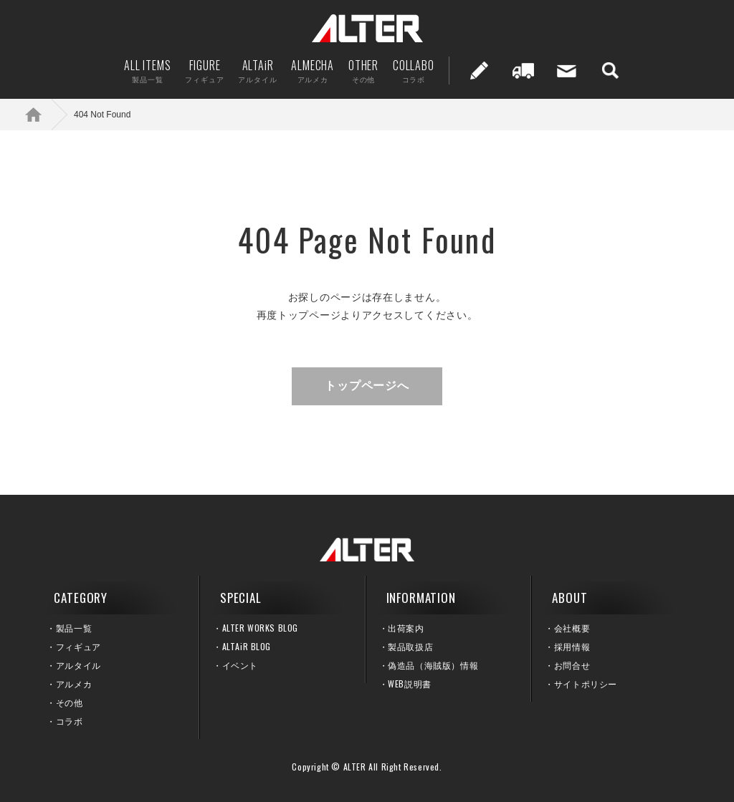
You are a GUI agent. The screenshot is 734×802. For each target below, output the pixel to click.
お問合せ (572, 665)
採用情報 (572, 646)
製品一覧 (74, 628)
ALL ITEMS (147, 70)
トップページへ (367, 386)
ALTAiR (257, 70)
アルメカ (74, 683)
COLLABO (413, 70)
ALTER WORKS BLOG (260, 628)
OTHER (363, 70)
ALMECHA (312, 70)
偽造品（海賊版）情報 (433, 665)
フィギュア (78, 646)
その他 (69, 702)
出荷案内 (523, 70)
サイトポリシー (585, 683)
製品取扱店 (410, 646)
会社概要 (572, 628)
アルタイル (78, 665)
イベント (240, 665)
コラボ (69, 721)
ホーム (43, 114)
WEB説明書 (410, 683)
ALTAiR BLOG (247, 646)
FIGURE (204, 70)
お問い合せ (567, 70)
